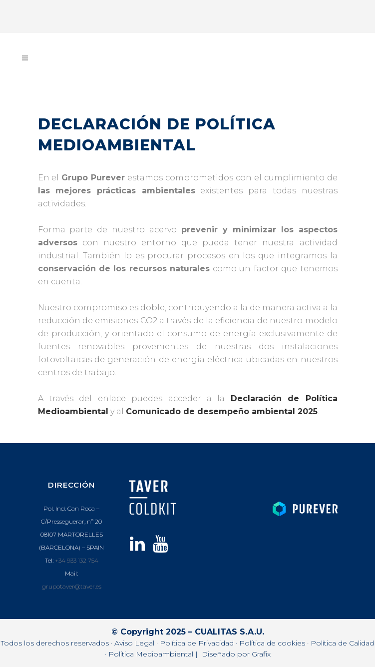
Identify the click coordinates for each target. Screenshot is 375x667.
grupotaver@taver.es (71, 586)
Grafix (261, 654)
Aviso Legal (134, 643)
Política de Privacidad (197, 643)
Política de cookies (272, 643)
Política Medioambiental (150, 654)
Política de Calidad (342, 643)
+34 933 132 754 (76, 560)
